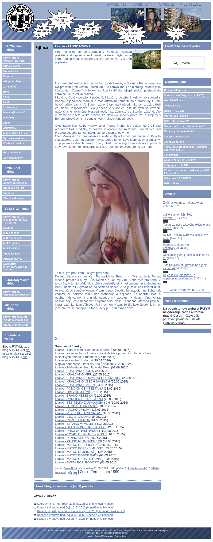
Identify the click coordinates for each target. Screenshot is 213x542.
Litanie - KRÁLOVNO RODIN (74, 371)
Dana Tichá (70, 468)
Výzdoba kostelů (13, 138)
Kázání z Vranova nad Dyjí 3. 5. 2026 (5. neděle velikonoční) (75, 515)
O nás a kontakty (13, 143)
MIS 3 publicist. (12, 243)
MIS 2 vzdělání (12, 238)
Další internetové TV (176, 121)
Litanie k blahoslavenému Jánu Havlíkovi (82, 367)
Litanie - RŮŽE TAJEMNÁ (72, 420)
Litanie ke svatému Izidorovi (74, 360)
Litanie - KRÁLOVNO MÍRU (73, 374)
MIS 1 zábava (11, 232)
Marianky (9, 117)
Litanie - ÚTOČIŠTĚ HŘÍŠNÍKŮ (76, 406)
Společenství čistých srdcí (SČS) (184, 95)
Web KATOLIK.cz (174, 100)
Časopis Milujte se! (175, 90)
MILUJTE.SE (190, 4)
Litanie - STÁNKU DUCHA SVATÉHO (80, 427)
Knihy (7, 122)
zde (26, 346)
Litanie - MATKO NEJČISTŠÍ (74, 452)
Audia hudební (12, 253)
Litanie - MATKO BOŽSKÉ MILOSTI (79, 448)
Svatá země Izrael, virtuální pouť (184, 126)
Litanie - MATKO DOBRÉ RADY (76, 455)
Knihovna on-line (13, 187)
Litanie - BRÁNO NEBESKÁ (74, 395)
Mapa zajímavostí (13, 112)
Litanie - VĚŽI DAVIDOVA (72, 416)
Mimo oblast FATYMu (16, 133)
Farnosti (8, 76)
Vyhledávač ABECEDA (177, 178)
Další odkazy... (173, 183)
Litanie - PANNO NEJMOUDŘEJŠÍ (78, 441)
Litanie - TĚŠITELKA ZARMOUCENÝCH (82, 402)
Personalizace (11, 152)
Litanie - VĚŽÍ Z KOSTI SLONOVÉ (78, 413)
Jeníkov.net (171, 154)
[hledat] (186, 63)
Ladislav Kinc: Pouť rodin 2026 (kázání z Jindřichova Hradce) (75, 503)
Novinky (8, 227)
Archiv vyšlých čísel (15, 324)
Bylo (6, 91)
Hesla (6, 102)
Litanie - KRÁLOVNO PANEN (75, 385)
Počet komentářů (137, 468)
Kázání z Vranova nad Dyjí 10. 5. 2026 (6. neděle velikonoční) (76, 507)
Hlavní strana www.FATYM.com (13, 59)
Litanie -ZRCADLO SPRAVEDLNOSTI (81, 434)
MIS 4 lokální (11, 248)
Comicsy (8, 193)
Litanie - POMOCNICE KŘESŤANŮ (79, 388)
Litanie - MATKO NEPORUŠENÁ (77, 445)
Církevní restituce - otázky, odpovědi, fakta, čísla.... (186, 171)
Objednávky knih (13, 198)
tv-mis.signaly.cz (16, 351)
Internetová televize (176, 115)
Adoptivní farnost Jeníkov (180, 160)
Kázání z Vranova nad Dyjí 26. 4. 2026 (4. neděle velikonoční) (76, 518)
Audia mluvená (12, 258)
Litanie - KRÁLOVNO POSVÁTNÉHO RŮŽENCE (88, 378)
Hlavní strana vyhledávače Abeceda (16, 293)
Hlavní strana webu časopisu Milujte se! (15, 318)
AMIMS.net (116, 4)
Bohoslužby (10, 71)
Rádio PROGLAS (174, 110)
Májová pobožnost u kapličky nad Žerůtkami (84, 364)
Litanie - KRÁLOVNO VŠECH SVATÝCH (82, 381)
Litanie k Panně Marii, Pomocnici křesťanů (83, 350)
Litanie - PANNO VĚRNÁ (72, 438)
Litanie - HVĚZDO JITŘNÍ (72, 392)
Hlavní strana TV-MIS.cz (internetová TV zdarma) (15, 220)
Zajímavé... (9, 127)
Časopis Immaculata (176, 136)
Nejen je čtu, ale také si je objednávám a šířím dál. (179, 276)
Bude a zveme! (12, 65)
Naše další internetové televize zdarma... (15, 266)
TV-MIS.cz (165, 4)
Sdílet (60, 339)
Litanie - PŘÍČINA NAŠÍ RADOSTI (78, 430)
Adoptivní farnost (14, 81)
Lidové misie (11, 107)
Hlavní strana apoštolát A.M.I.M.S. (15, 181)
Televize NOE (172, 105)
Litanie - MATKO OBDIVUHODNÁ (78, 459)
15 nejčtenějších (13, 157)
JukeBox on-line (174, 141)
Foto (6, 96)
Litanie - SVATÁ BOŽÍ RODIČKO (77, 462)
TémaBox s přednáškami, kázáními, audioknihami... (185, 148)
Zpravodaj (9, 86)
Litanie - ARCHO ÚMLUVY (73, 409)
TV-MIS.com (141, 4)
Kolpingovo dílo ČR (176, 165)
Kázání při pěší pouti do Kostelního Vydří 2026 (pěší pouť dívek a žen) (81, 511)
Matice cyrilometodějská (179, 131)
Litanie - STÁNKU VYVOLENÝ (75, 423)
